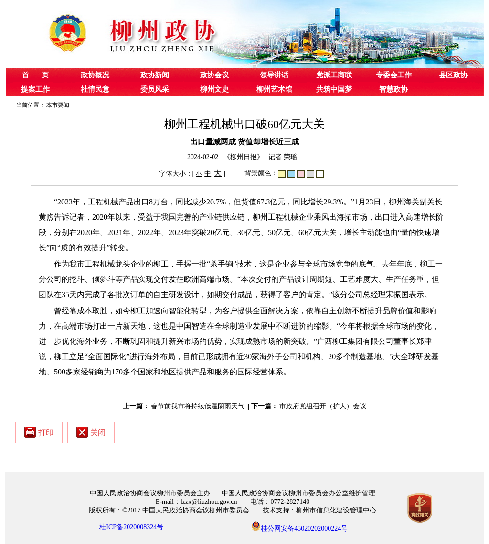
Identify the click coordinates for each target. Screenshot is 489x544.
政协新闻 (154, 75)
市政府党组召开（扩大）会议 (322, 406)
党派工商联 (334, 75)
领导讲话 (274, 75)
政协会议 (214, 75)
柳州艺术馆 (274, 89)
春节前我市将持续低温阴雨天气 (197, 406)
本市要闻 (57, 105)
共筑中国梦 (334, 89)
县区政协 (453, 75)
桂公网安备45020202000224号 (299, 526)
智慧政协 (393, 89)
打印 (38, 432)
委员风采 (154, 89)
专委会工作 (394, 75)
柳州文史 (214, 89)
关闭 (91, 432)
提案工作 (35, 89)
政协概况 (95, 75)
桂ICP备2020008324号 (131, 527)
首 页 (35, 75)
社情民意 (95, 89)
